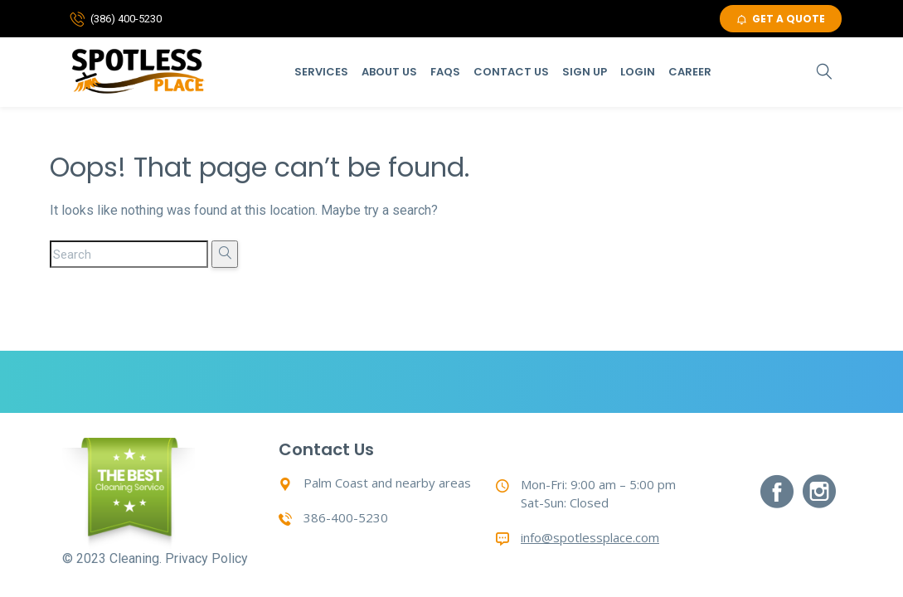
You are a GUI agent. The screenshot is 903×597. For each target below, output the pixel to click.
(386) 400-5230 (126, 18)
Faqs (445, 72)
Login (637, 72)
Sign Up (584, 72)
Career (689, 72)
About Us (389, 72)
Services (321, 72)
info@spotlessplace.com (590, 537)
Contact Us (511, 72)
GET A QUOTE (780, 19)
